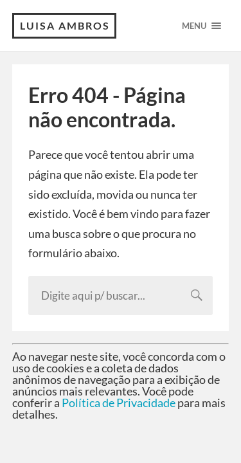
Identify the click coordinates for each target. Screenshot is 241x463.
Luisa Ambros (65, 25)
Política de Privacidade (118, 402)
